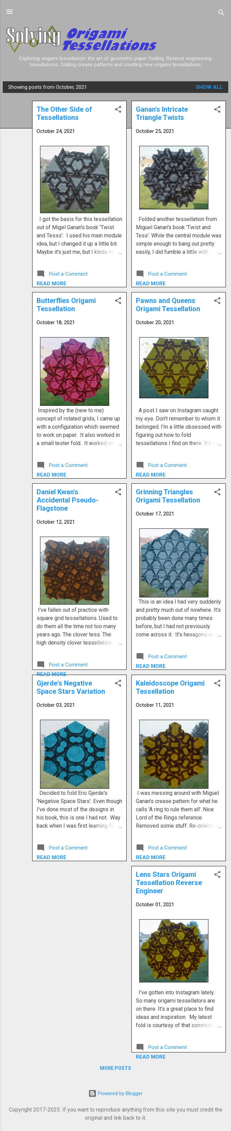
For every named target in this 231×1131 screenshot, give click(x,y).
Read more (151, 283)
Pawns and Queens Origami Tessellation (168, 304)
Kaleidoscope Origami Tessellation (170, 687)
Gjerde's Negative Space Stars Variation (71, 687)
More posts (115, 1068)
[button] (217, 110)
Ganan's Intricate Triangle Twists (162, 113)
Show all (209, 87)
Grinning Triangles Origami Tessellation (168, 496)
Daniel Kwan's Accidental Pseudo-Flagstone (68, 500)
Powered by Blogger (115, 1093)
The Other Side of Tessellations (64, 113)
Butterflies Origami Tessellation (66, 304)
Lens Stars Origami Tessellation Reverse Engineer (169, 882)
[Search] (221, 13)
